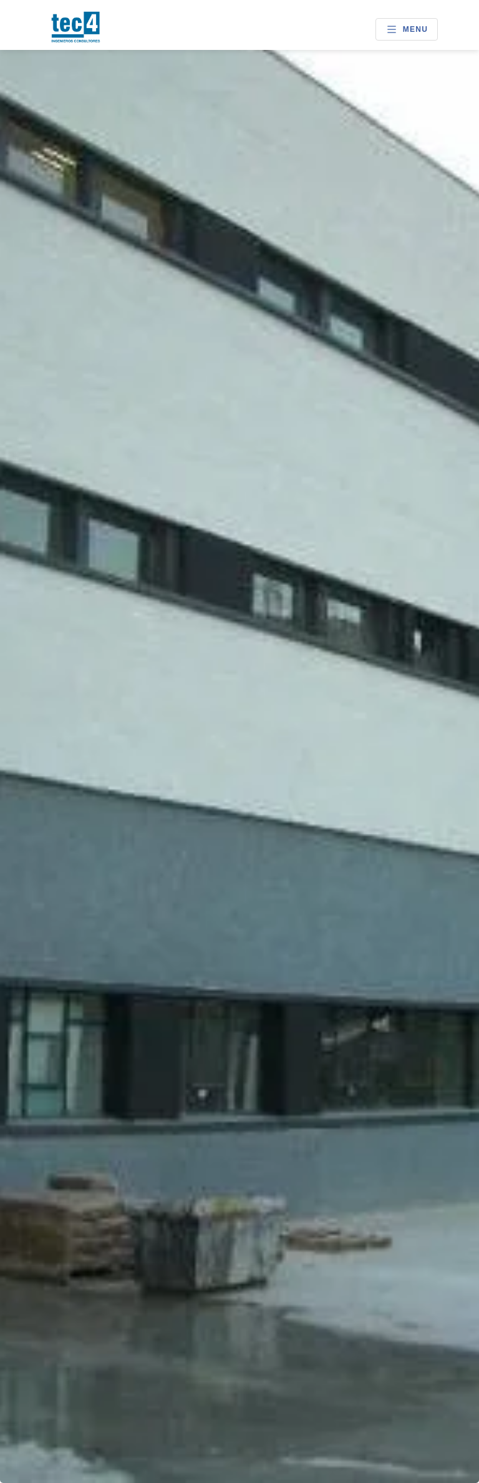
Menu (406, 29)
